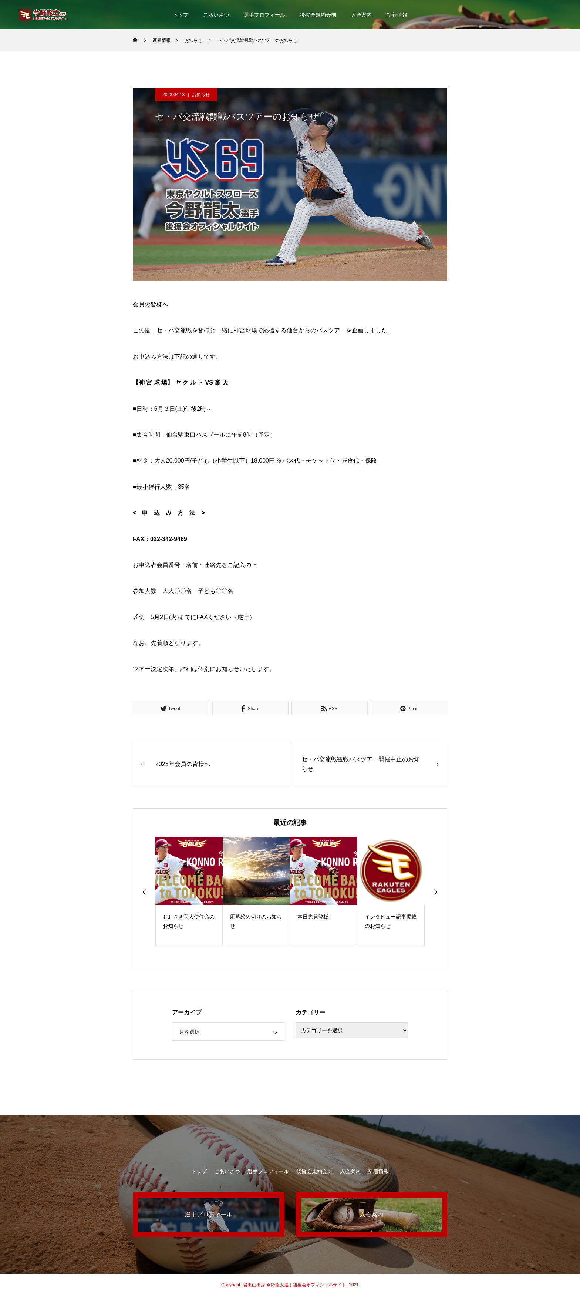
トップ (180, 15)
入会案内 (361, 15)
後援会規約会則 (318, 15)
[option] (189, 891)
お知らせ (201, 94)
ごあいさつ (216, 15)
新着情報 (397, 15)
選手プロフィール (264, 15)
